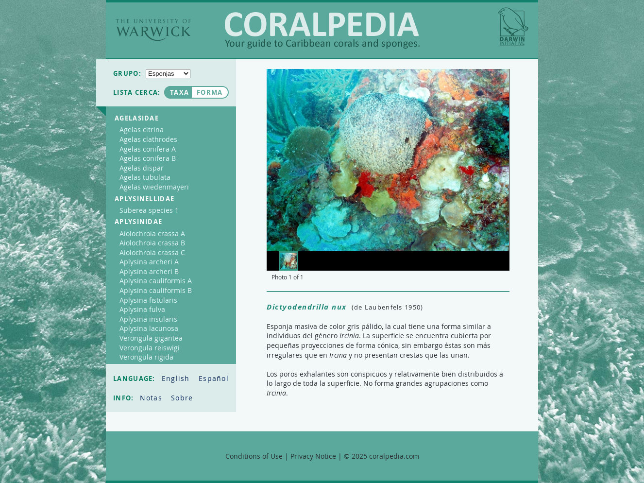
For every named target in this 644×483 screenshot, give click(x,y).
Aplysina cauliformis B (155, 290)
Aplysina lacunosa (148, 328)
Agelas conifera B (147, 158)
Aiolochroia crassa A (152, 233)
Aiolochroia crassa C (152, 252)
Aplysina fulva (142, 309)
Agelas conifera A (147, 149)
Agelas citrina (141, 129)
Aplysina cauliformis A (155, 280)
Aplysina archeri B (149, 271)
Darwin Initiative (513, 26)
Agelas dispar (141, 167)
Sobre (182, 397)
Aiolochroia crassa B (152, 242)
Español (214, 378)
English (177, 378)
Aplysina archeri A (149, 261)
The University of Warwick (153, 30)
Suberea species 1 (149, 210)
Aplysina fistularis (148, 300)
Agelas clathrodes (148, 139)
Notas (152, 397)
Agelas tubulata (144, 177)
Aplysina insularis (148, 319)
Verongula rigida (146, 357)
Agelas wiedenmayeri (154, 186)
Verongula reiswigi (149, 347)
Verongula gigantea (151, 338)
